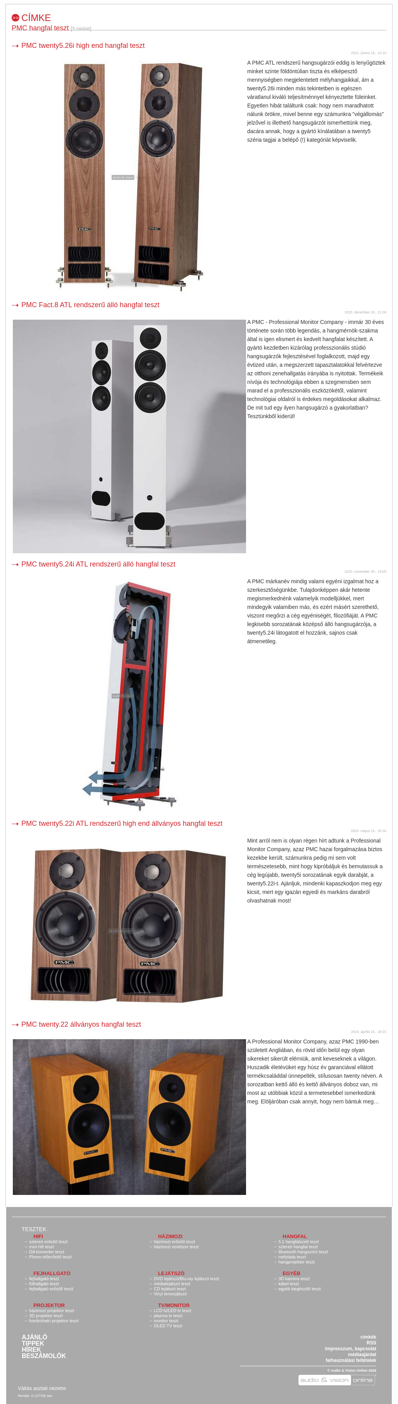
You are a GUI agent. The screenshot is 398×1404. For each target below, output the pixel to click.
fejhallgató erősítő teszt (51, 1288)
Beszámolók (44, 1356)
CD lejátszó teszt (170, 1288)
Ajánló (34, 1337)
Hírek (31, 1350)
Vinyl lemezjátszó (170, 1293)
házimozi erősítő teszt (174, 1241)
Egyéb (291, 1273)
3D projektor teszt (46, 1315)
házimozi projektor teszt (51, 1310)
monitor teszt (166, 1320)
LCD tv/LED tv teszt (172, 1310)
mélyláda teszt (291, 1256)
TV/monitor (174, 1305)
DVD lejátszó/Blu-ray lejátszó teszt (186, 1278)
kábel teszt (288, 1283)
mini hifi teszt (41, 1246)
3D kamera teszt (293, 1278)
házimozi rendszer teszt (176, 1246)
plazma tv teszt (168, 1315)
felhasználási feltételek (351, 1360)
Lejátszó (171, 1273)
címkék (368, 1337)
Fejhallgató (51, 1273)
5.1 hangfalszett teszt (298, 1241)
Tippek (33, 1344)
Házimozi (170, 1236)
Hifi (38, 1236)
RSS (371, 1343)
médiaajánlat (362, 1354)
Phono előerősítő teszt (50, 1256)
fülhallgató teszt (44, 1283)
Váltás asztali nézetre (42, 1388)
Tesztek (34, 1229)
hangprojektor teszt (296, 1262)
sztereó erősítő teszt (48, 1241)
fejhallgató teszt (44, 1278)
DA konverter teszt (46, 1251)
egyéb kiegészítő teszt (299, 1288)
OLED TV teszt (168, 1325)
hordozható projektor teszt (54, 1320)
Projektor (49, 1305)
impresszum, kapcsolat (350, 1348)
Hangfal (295, 1236)
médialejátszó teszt (172, 1283)
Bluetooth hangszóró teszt (303, 1251)
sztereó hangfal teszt (298, 1246)
